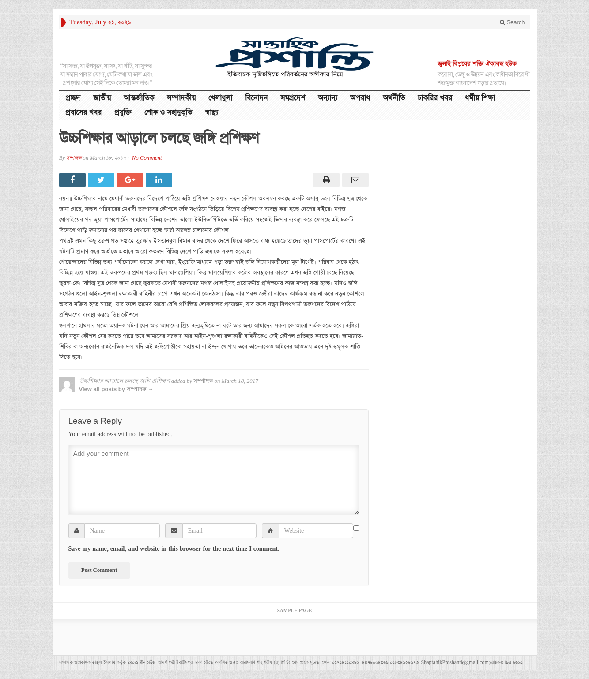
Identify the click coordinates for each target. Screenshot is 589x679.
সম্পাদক (73, 158)
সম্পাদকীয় (181, 98)
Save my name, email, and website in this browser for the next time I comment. (173, 548)
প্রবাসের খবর (83, 113)
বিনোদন (256, 98)
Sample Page (294, 610)
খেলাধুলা (220, 98)
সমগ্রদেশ (292, 98)
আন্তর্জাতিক (139, 98)
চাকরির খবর (435, 98)
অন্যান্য (327, 98)
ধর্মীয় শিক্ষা (480, 98)
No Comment (147, 158)
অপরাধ (360, 98)
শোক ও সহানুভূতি (168, 113)
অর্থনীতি (394, 98)
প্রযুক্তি (123, 113)
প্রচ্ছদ (72, 98)
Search (512, 22)
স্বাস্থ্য (211, 113)
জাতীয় (102, 98)
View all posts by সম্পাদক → (116, 389)
